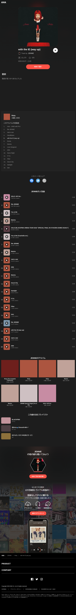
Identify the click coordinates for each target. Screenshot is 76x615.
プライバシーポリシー (15, 589)
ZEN (8, 150)
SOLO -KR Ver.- (47, 403)
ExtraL (9, 141)
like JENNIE (11, 129)
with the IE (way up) (25, 555)
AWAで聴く (38, 67)
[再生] (55, 50)
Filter (8, 159)
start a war (10, 132)
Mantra (9, 144)
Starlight (9, 165)
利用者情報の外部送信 (31, 589)
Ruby (14, 115)
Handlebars (10, 135)
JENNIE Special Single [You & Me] (28, 404)
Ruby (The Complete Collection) (10, 379)
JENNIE (31, 53)
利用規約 (4, 589)
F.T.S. (9, 156)
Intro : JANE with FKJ (13, 126)
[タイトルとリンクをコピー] (44, 181)
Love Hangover (12, 147)
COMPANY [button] (6, 570)
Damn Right (11, 153)
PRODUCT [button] (6, 563)
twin (8, 168)
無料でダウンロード (38, 513)
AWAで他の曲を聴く (38, 476)
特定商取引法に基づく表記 (48, 589)
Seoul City (10, 162)
